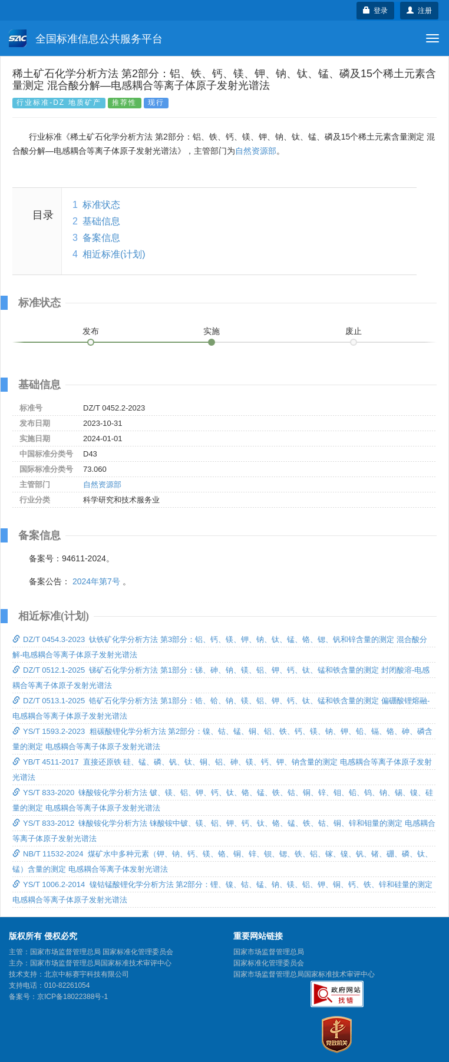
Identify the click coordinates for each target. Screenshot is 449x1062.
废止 (353, 331)
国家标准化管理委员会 (268, 963)
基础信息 (101, 221)
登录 (375, 10)
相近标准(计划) (114, 254)
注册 (419, 10)
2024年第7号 (96, 581)
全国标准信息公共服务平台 (86, 38)
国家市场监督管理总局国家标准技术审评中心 (304, 974)
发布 (90, 331)
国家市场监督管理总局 (268, 952)
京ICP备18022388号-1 (72, 996)
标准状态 (101, 205)
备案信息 (101, 238)
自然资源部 (255, 151)
